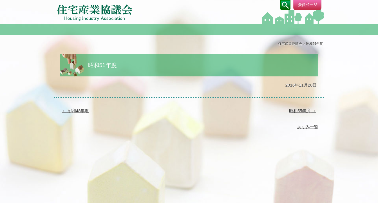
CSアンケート (243, 29)
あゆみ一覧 (307, 126)
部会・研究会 (189, 29)
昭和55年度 (302, 110)
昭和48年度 (75, 110)
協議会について (81, 29)
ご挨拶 (135, 29)
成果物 (297, 29)
